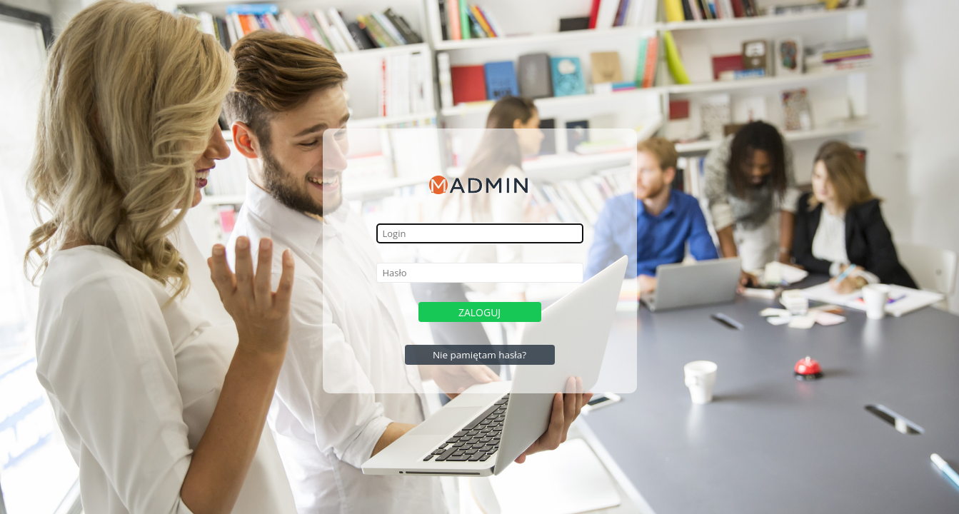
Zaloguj (479, 312)
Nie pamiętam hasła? (479, 354)
